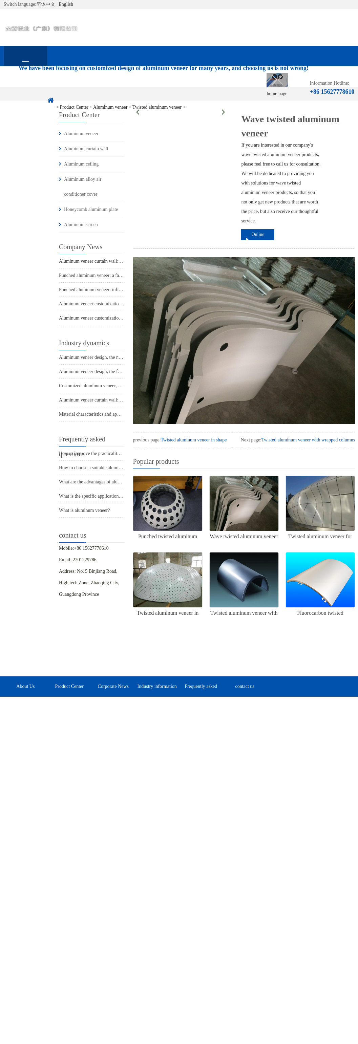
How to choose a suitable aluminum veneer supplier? (109, 467)
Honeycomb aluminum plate (91, 209)
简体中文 (45, 4)
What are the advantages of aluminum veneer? (103, 481)
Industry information (200, 83)
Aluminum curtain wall (86, 148)
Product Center (113, 83)
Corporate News (157, 83)
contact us (25, 103)
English (66, 4)
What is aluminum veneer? (84, 510)
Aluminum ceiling (81, 164)
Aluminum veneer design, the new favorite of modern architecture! (122, 357)
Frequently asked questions (245, 87)
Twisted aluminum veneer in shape (194, 439)
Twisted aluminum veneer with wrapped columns (308, 439)
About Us (69, 83)
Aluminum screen (81, 224)
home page (25, 83)
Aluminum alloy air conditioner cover (82, 187)
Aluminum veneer (81, 133)
